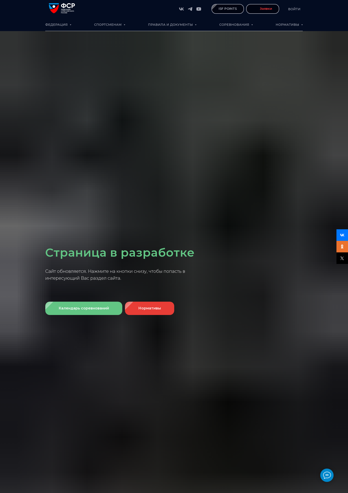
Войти (294, 9)
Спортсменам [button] (108, 25)
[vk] (181, 9)
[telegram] (190, 9)
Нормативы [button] (288, 25)
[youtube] (199, 9)
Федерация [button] (57, 25)
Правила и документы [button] (171, 25)
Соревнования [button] (234, 25)
